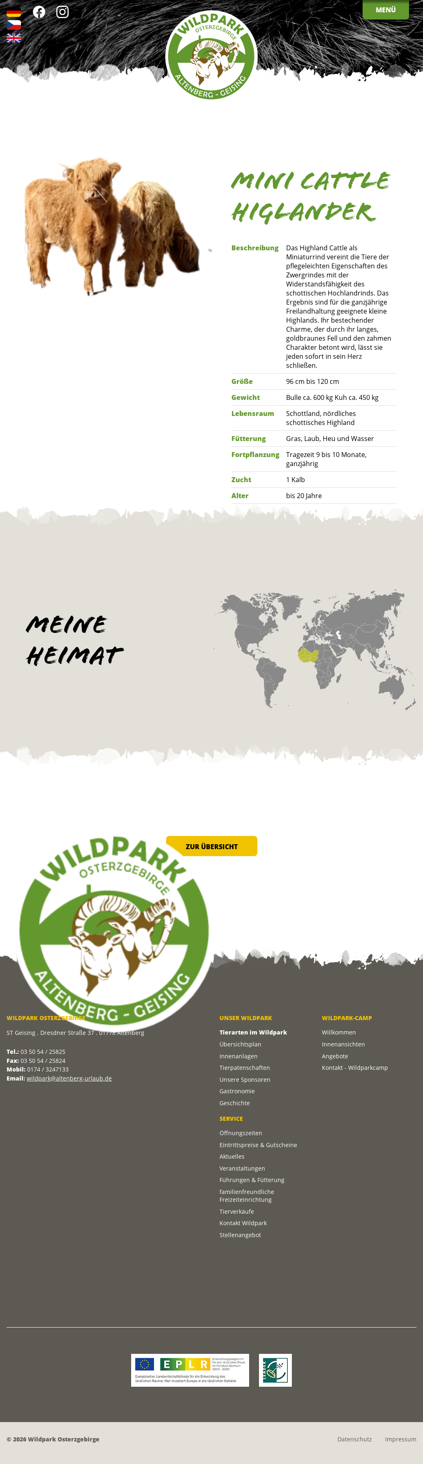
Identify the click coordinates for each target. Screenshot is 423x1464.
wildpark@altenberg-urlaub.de (69, 1078)
